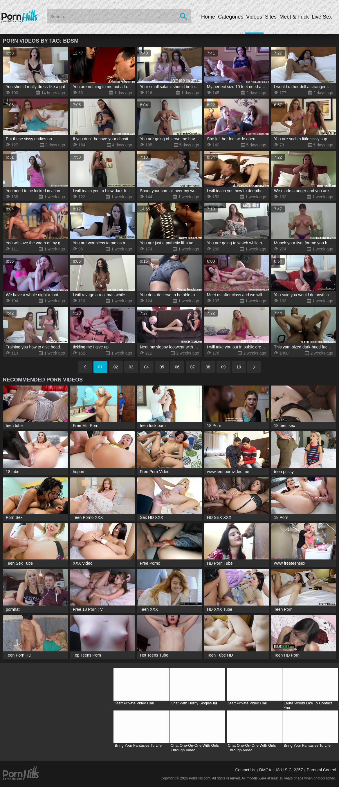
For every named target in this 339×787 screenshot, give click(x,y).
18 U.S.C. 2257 (289, 770)
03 (131, 367)
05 (162, 367)
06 (177, 367)
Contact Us (245, 770)
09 (223, 367)
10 (239, 367)
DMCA (265, 770)
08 (208, 367)
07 (192, 367)
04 (146, 367)
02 (115, 367)
